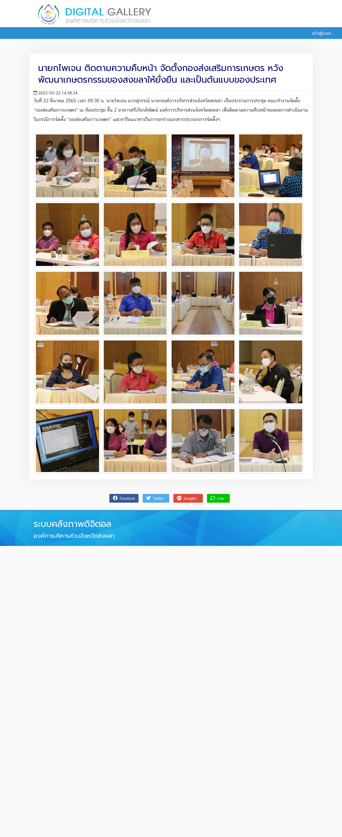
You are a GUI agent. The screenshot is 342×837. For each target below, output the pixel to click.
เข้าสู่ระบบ (318, 33)
